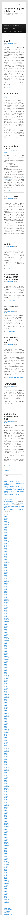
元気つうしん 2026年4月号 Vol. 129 (11, 481)
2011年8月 (6, 793)
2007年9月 (6, 866)
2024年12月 (6, 541)
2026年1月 (6, 521)
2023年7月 (6, 569)
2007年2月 (6, 877)
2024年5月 (6, 553)
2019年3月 (6, 651)
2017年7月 (6, 683)
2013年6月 (6, 758)
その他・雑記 (7, 908)
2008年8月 (6, 848)
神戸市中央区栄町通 (11, 94)
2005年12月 (6, 899)
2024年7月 (6, 549)
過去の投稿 (6, 470)
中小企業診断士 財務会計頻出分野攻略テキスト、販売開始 (11, 277)
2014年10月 (6, 732)
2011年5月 (6, 797)
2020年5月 (6, 629)
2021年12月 (6, 599)
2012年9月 (6, 772)
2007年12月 (6, 861)
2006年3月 (6, 894)
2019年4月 (6, 650)
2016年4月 (6, 707)
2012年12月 (6, 767)
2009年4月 (6, 835)
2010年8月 (6, 810)
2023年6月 (6, 570)
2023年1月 (6, 578)
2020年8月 (6, 624)
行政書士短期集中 (10, 384)
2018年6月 (6, 665)
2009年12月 (6, 823)
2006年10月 (6, 883)
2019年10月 (6, 640)
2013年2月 (6, 764)
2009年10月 (6, 826)
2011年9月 (6, 791)
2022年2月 (6, 596)
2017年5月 (6, 686)
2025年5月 (6, 534)
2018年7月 (6, 664)
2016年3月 (6, 708)
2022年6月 (6, 589)
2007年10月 (6, 864)
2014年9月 (6, 734)
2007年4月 (6, 874)
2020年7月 (6, 626)
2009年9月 (6, 828)
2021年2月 (6, 615)
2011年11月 (6, 788)
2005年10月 (6, 902)
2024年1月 (6, 559)
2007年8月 (6, 867)
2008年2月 (6, 858)
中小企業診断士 (12, 300)
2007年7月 (6, 869)
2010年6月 (6, 813)
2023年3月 (6, 575)
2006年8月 (6, 886)
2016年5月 (6, 705)
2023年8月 (6, 567)
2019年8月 (6, 643)
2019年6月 (6, 646)
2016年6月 (6, 704)
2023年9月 (6, 565)
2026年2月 (6, 519)
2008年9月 (6, 847)
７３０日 (7, 41)
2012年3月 (6, 781)
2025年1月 (6, 540)
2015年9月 (6, 718)
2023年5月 (6, 572)
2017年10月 (6, 678)
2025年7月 (6, 530)
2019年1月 (6, 654)
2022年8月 (6, 586)
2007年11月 (6, 862)
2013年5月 (6, 759)
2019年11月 (6, 638)
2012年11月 (6, 769)
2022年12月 (6, 580)
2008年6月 (6, 851)
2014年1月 (6, 747)
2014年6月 (6, 739)
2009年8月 (6, 829)
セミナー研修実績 (7, 31)
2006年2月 (6, 896)
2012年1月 (6, 785)
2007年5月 (6, 872)
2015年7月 (6, 721)
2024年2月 (6, 557)
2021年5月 (6, 610)
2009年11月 (6, 824)
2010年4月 (6, 816)
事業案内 (6, 28)
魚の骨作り (8, 244)
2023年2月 (6, 576)
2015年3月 (6, 724)
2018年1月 (6, 673)
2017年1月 (6, 692)
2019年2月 (6, 653)
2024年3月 (6, 556)
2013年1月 (6, 766)
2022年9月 (6, 584)
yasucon (5, 44)
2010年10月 (6, 807)
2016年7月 (6, 702)
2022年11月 (6, 581)
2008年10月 (6, 845)
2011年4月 (6, 799)
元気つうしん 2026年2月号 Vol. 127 (11, 494)
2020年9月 (6, 623)
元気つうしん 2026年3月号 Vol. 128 (11, 486)
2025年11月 (6, 524)
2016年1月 (6, 712)
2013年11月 (6, 750)
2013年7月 (6, 756)
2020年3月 (6, 632)
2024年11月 (6, 543)
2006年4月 (6, 893)
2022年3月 (6, 594)
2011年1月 (6, 802)
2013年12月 (6, 748)
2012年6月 (6, 777)
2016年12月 (6, 694)
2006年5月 (6, 891)
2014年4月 (6, 742)
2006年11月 (6, 882)
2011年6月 (6, 796)
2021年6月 (6, 608)
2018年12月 (6, 656)
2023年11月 (6, 562)
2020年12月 (6, 618)
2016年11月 (6, 696)
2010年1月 (6, 821)
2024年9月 (6, 546)
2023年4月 (6, 573)
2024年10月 (6, 545)
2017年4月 (6, 688)
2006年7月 (6, 888)
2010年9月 (6, 808)
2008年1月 (6, 859)
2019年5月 (6, 648)
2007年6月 (6, 870)
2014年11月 (6, 731)
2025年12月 (6, 522)
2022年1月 (6, 597)
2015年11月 (6, 715)
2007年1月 (6, 878)
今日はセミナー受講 (11, 196)
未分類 (10, 140)
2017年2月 (6, 691)
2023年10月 (6, 564)
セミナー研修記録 (8, 909)
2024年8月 (6, 548)
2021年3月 (6, 613)
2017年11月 (6, 677)
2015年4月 (6, 723)
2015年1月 (6, 727)
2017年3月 (6, 689)
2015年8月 (6, 719)
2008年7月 (6, 850)
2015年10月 (6, 716)
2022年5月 (6, 591)
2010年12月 (6, 804)
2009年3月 (6, 837)
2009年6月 (6, 832)
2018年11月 (6, 658)
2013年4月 (6, 761)
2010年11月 (6, 805)
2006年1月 (6, 897)
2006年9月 (6, 885)
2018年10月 (6, 659)
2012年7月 (6, 775)
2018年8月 (6, 662)
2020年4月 (6, 630)
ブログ (14, 31)
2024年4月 (6, 554)
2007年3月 (6, 875)
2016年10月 (6, 697)
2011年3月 (6, 801)
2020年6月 (6, 627)
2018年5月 (6, 667)
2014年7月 (6, 737)
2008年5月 (6, 853)
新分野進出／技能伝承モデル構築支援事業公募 (11, 416)
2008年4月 (6, 855)
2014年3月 (6, 743)
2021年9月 (6, 603)
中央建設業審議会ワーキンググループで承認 (11, 340)
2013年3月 (6, 762)
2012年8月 (6, 774)
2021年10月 (6, 602)
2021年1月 (6, 616)
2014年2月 (6, 745)
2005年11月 (6, 901)
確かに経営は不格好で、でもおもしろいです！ (14, 509)
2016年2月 (6, 710)
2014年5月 (6, 740)
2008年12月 (6, 842)
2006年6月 (6, 889)
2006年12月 (6, 880)
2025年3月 (6, 537)
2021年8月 (6, 605)
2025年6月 (6, 532)
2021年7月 (6, 607)
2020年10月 (6, 621)
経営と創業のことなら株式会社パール (11, 25)
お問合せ (20, 31)
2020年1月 (6, 635)
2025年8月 (6, 529)
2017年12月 (6, 675)
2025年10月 (6, 526)
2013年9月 (6, 753)
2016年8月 (6, 700)
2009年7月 (6, 831)
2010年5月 (6, 815)
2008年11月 (6, 843)
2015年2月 (6, 726)
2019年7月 (6, 645)
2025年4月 (6, 535)
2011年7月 (6, 794)
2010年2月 (6, 820)
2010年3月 (6, 818)
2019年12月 (6, 637)
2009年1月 (6, 840)
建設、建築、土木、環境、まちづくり (16, 377)
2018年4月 (6, 669)
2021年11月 (6, 600)
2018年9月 (6, 661)
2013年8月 (6, 754)
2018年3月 (6, 670)
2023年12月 (6, 561)
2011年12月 (6, 786)
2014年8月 (6, 735)
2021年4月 (6, 611)
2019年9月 (6, 642)
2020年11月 (6, 619)
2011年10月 (6, 789)
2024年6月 (6, 551)
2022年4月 (6, 592)
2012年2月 (6, 783)
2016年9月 (6, 699)
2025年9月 (6, 527)
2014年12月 (6, 729)
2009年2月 (6, 839)
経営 (10, 87)
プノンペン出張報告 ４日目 (10, 499)
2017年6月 (6, 685)
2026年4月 (6, 516)
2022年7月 (6, 588)
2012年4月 (6, 780)
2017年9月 (6, 680)
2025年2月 (6, 538)
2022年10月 (6, 583)
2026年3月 (6, 518)
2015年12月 (6, 713)
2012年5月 (6, 778)
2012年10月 (6, 770)
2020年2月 (6, 634)
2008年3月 (6, 856)
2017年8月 (6, 681)
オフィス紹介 (12, 28)
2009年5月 (6, 834)
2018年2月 (6, 672)
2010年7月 (6, 812)
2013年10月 (6, 751)
